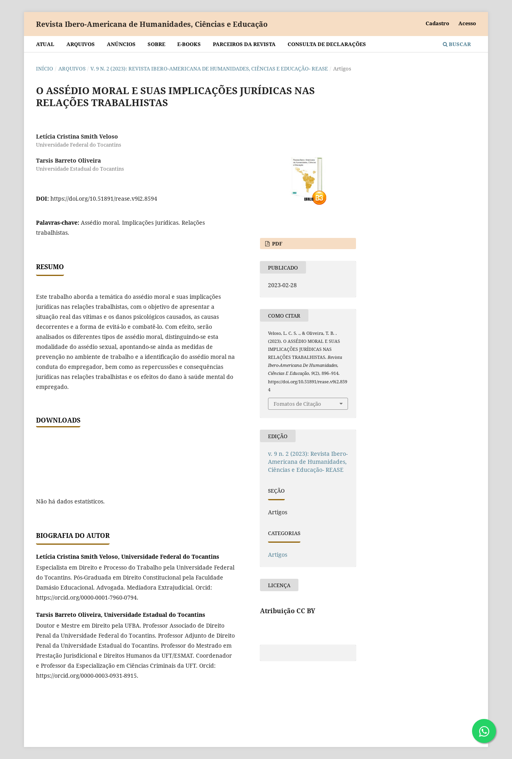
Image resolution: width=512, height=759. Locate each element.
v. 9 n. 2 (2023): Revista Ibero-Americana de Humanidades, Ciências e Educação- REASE (209, 68)
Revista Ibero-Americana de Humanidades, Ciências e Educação (152, 24)
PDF (276, 243)
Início (44, 68)
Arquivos (80, 44)
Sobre (156, 44)
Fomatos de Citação (297, 403)
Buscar (457, 44)
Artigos (277, 554)
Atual (45, 44)
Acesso (467, 23)
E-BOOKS (189, 44)
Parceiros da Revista (244, 44)
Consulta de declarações (327, 44)
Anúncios (121, 44)
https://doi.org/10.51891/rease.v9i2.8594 (103, 198)
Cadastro (437, 23)
